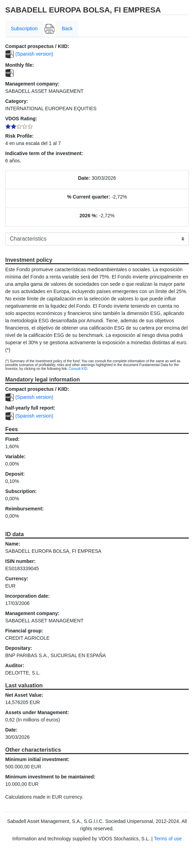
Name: (12, 544)
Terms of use (168, 838)
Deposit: (15, 474)
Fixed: (12, 439)
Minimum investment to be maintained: (50, 777)
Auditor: (14, 665)
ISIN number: (20, 561)
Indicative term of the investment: (44, 153)
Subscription (24, 28)
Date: (84, 178)
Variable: (15, 456)
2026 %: (88, 215)
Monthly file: (19, 65)
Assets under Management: (37, 712)
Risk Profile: (19, 136)
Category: (16, 101)
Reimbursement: (24, 508)
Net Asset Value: (24, 695)
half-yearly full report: (30, 408)
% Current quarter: (88, 197)
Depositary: (18, 648)
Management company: (32, 84)
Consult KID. (78, 369)
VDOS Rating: (21, 118)
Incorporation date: (27, 596)
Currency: (16, 578)
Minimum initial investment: (37, 759)
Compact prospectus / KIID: (37, 46)
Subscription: (21, 491)
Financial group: (24, 630)
